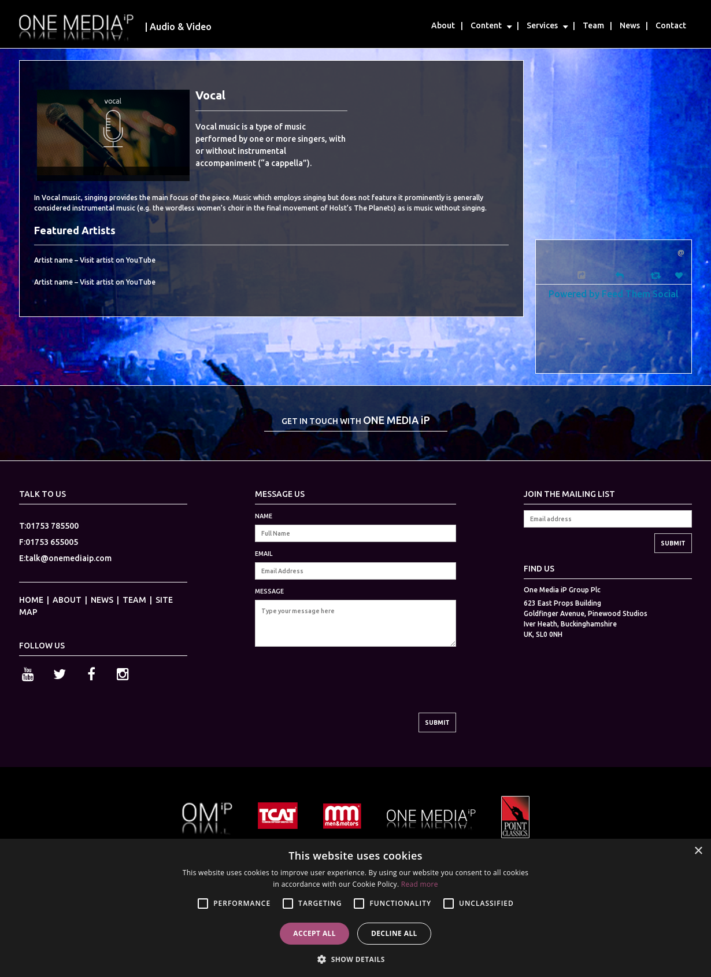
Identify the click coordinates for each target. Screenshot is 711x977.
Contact (671, 25)
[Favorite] (680, 275)
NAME (263, 516)
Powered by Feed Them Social (614, 293)
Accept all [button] (314, 933)
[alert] (355, 908)
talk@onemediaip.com (68, 558)
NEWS (102, 599)
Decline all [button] (394, 933)
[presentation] (343, 690)
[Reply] (620, 274)
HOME (31, 599)
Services (542, 25)
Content (486, 25)
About (443, 25)
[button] (355, 958)
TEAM (134, 599)
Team (593, 25)
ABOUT (67, 599)
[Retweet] (657, 275)
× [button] (698, 851)
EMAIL (263, 553)
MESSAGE (269, 591)
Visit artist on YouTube (117, 260)
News (630, 25)
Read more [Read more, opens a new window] (419, 884)
